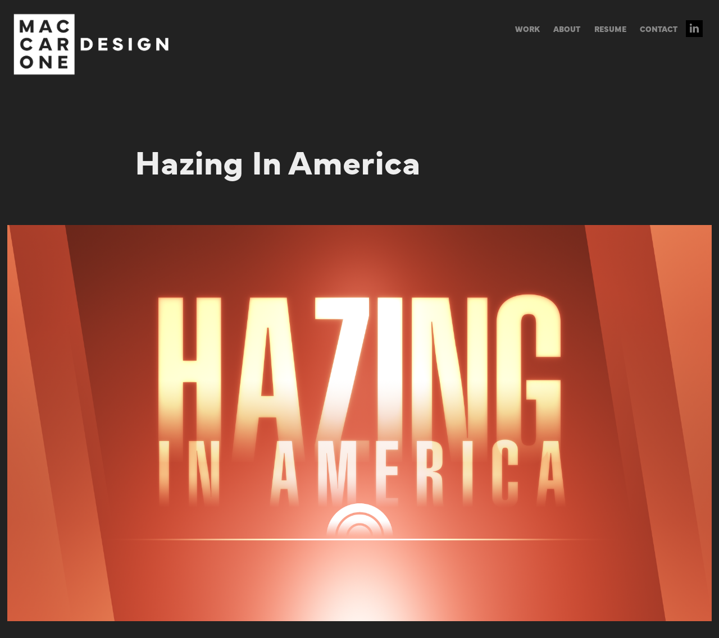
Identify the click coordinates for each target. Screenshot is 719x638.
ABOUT (566, 28)
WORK (527, 28)
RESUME (610, 28)
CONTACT (658, 28)
